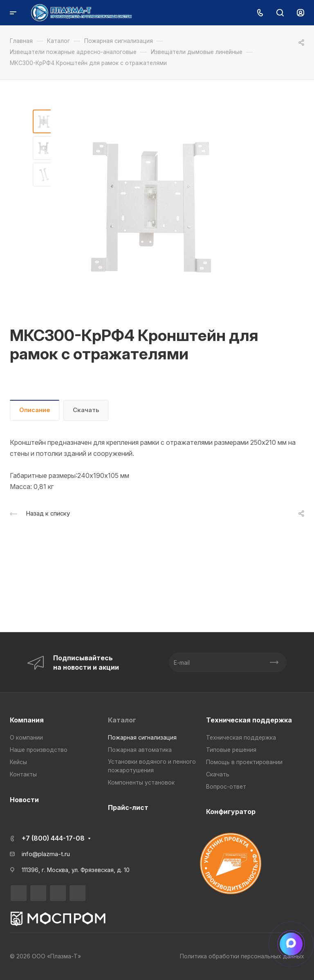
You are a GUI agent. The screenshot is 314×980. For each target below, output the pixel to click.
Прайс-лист (128, 807)
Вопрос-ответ (226, 786)
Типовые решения (231, 750)
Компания (27, 720)
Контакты (23, 774)
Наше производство (38, 750)
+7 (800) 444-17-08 (53, 838)
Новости (24, 800)
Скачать (86, 410)
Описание (34, 410)
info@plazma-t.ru (46, 854)
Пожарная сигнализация (142, 737)
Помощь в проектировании (244, 762)
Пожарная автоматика (140, 750)
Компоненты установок (141, 782)
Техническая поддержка (249, 720)
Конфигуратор (231, 811)
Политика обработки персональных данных (242, 956)
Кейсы (18, 762)
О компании (26, 737)
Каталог (122, 720)
